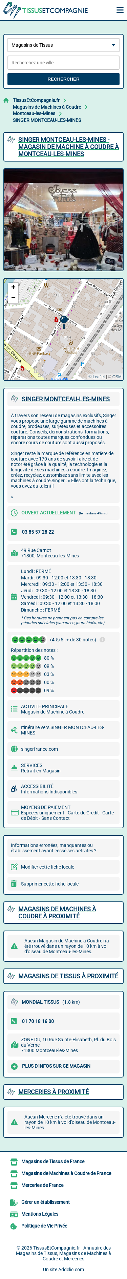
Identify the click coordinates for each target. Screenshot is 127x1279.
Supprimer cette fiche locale (50, 884)
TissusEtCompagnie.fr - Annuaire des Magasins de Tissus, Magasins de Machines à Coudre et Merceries (63, 1253)
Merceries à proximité (53, 1091)
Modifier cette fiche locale (47, 867)
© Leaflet (96, 377)
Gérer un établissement (45, 1202)
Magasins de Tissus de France (52, 1162)
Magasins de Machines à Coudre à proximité (57, 912)
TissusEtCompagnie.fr (36, 100)
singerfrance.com (39, 749)
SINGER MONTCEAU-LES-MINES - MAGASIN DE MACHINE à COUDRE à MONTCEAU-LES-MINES (68, 146)
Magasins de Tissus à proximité (68, 976)
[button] (64, 322)
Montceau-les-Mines (34, 113)
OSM (117, 377)
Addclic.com (71, 1269)
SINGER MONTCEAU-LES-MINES (47, 120)
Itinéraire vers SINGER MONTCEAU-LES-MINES (62, 730)
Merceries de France (42, 1185)
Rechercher (63, 79)
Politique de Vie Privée (44, 1226)
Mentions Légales (39, 1214)
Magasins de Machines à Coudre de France (66, 1173)
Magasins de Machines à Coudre (47, 107)
